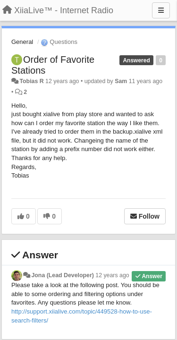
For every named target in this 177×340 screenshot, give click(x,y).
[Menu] (161, 10)
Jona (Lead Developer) (62, 275)
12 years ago (112, 275)
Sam (121, 81)
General (22, 41)
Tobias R (31, 81)
